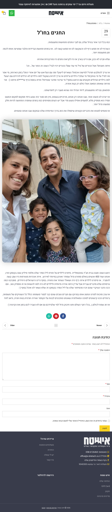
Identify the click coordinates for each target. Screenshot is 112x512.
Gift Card (106, 486)
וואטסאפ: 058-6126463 (96, 452)
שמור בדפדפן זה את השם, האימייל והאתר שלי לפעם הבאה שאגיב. (79, 420)
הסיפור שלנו (104, 481)
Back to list (56, 325)
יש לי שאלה (49, 454)
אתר (108, 408)
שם (107, 384)
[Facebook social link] (63, 316)
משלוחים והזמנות (46, 444)
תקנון (107, 491)
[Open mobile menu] (105, 13)
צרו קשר (50, 459)
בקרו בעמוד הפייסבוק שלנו (95, 460)
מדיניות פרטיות (103, 496)
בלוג (100, 23)
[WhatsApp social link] (49, 316)
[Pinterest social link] (56, 316)
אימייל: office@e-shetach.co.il (93, 456)
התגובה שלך (104, 350)
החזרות (51, 449)
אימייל (106, 396)
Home (107, 23)
